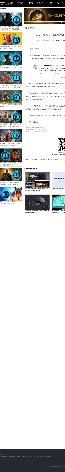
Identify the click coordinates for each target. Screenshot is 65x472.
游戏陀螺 (24, 456)
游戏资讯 (40, 3)
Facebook (58, 40)
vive (34, 456)
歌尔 (28, 456)
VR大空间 (60, 3)
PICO (38, 456)
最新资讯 (20, 3)
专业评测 (30, 3)
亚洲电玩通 (48, 456)
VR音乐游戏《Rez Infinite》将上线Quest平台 (41, 159)
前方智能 (18, 456)
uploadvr (35, 122)
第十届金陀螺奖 (3, 456)
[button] (61, 22)
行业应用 (50, 3)
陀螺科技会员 (12, 456)
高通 (31, 456)
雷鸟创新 (42, 456)
